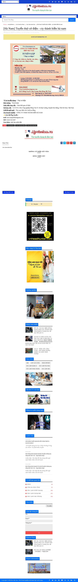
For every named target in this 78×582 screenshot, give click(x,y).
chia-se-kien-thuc (33, 487)
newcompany (46, 363)
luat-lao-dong (35, 363)
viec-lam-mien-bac (30, 24)
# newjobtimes (10, 125)
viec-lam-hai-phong (34, 496)
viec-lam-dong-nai (34, 493)
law (27, 363)
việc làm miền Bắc (16, 122)
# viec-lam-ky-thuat (20, 125)
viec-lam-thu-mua (44, 366)
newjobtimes (11, 24)
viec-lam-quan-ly (31, 366)
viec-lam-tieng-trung (33, 369)
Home (4, 24)
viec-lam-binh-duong (35, 490)
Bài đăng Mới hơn (8, 192)
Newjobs (35, 204)
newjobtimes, (18, 32)
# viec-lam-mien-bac (32, 125)
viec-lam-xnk (46, 369)
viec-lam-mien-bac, (34, 32)
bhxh (29, 484)
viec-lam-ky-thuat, (25, 32)
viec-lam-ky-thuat (20, 24)
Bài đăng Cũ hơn (69, 192)
